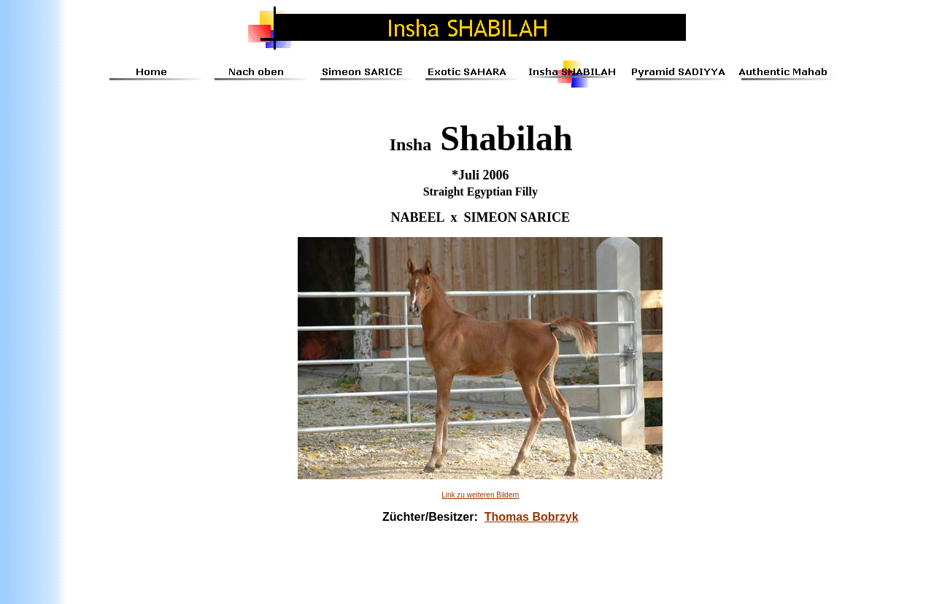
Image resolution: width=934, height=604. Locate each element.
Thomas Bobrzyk (532, 517)
